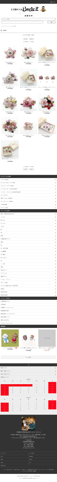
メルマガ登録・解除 (50, 469)
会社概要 (34, 471)
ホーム (2, 26)
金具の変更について (5, 317)
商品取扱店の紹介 (5, 310)
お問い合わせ (3, 465)
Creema (30, 459)
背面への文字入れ (5, 320)
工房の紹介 (3, 304)
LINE (2, 456)
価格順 (29, 34)
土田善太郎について (5, 301)
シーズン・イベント (8, 26)
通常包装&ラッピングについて (8, 313)
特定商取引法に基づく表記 (32, 469)
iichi (30, 462)
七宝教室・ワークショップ (7, 307)
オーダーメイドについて (6, 323)
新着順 (32, 34)
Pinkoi (2, 459)
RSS (28, 471)
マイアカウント (3, 453)
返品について (24, 469)
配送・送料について (18, 469)
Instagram (31, 456)
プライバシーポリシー (42, 469)
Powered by (28, 478)
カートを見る (31, 453)
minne (2, 462)
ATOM (31, 471)
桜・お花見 (14, 26)
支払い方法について (10, 469)
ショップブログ (23, 471)
